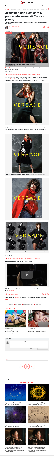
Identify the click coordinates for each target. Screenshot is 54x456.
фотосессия (17, 303)
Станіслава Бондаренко (14, 26)
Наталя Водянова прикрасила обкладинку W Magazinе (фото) (37, 330)
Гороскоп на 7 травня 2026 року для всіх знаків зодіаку (37, 403)
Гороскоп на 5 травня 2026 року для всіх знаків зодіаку (37, 425)
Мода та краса (9, 32)
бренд (29, 303)
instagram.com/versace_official (11, 65)
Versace (11, 304)
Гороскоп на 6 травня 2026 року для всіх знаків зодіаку (15, 425)
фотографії (18, 304)
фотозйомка (12, 306)
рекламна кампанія (28, 304)
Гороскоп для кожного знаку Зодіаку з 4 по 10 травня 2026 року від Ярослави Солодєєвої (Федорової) (14, 449)
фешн (19, 306)
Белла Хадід (38, 304)
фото (24, 303)
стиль (35, 303)
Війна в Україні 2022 (28, 9)
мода (10, 303)
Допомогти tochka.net (16, 9)
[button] (45, 6)
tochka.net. (12, 290)
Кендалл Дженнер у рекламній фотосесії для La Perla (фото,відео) (14, 331)
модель (41, 303)
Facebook (17, 297)
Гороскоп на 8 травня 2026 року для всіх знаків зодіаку (15, 403)
